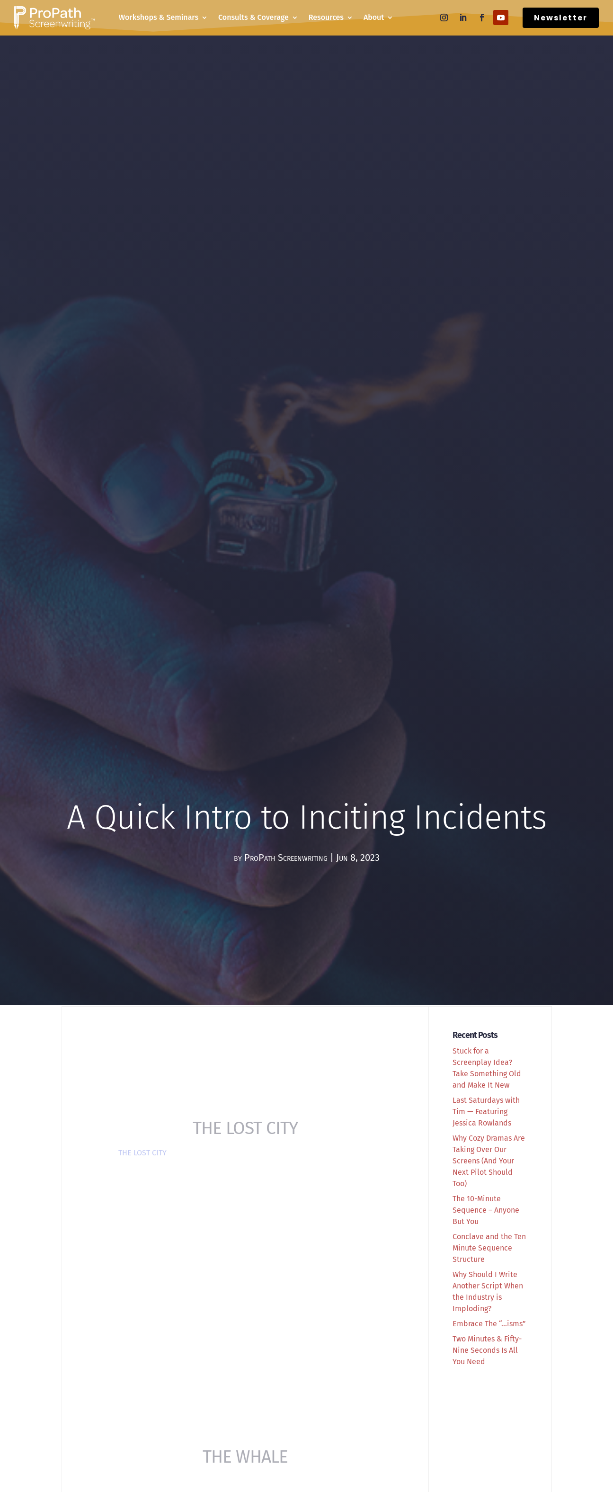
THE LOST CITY (142, 1152)
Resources (326, 17)
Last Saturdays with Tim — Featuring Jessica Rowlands (486, 1111)
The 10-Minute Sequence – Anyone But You (486, 1210)
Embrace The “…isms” (489, 1323)
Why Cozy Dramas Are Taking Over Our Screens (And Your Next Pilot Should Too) (489, 1161)
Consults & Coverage (253, 17)
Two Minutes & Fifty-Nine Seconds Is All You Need (487, 1350)
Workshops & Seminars (158, 17)
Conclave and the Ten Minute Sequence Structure (489, 1248)
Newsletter (560, 17)
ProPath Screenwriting (286, 857)
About (374, 17)
